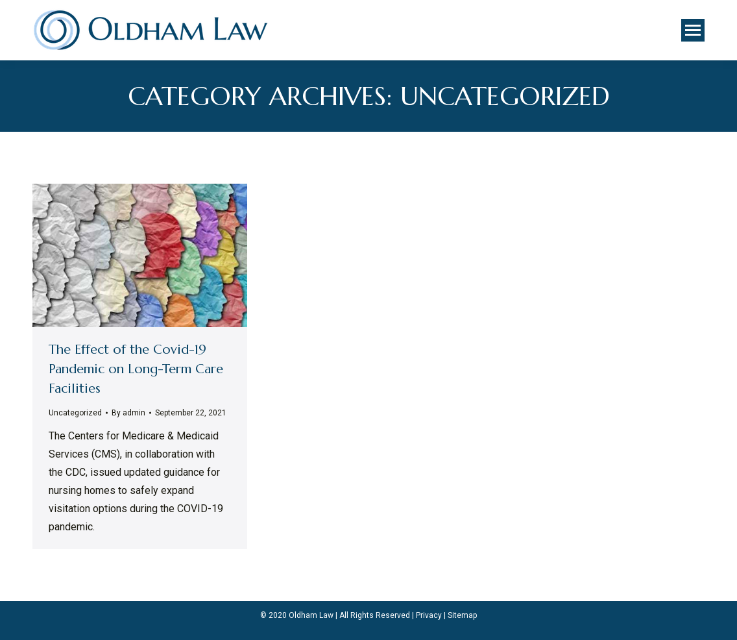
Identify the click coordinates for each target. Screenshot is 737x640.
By (128, 412)
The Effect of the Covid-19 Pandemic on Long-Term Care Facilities (136, 369)
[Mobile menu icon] (693, 30)
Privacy (429, 615)
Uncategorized (75, 412)
